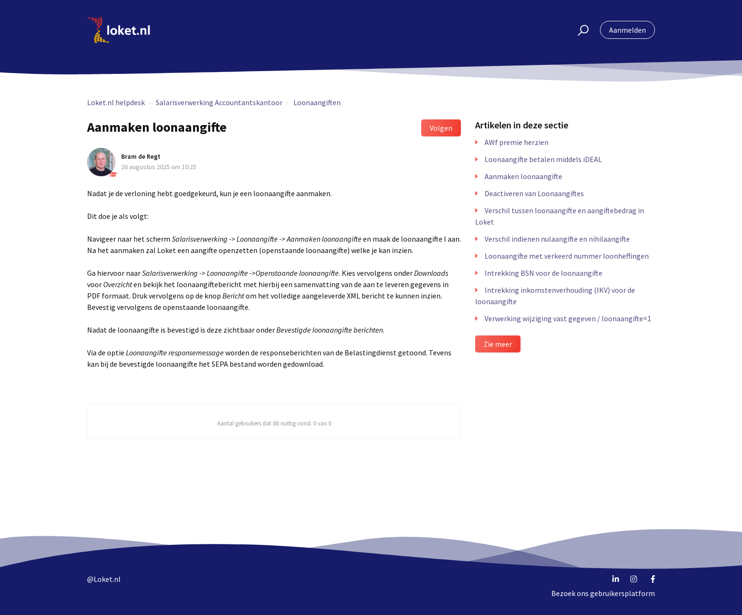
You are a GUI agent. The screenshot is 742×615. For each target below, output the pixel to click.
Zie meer (498, 344)
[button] (579, 30)
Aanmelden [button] (627, 30)
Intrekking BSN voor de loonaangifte (543, 273)
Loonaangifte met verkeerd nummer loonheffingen (567, 256)
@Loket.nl (104, 579)
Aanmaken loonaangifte (523, 176)
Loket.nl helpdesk (116, 102)
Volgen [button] (441, 128)
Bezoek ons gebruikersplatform (603, 593)
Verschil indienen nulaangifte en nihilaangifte (557, 239)
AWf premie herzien (516, 142)
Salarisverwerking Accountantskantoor (219, 102)
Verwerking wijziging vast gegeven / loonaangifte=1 (568, 318)
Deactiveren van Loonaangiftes (534, 193)
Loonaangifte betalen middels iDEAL (543, 159)
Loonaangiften (317, 102)
